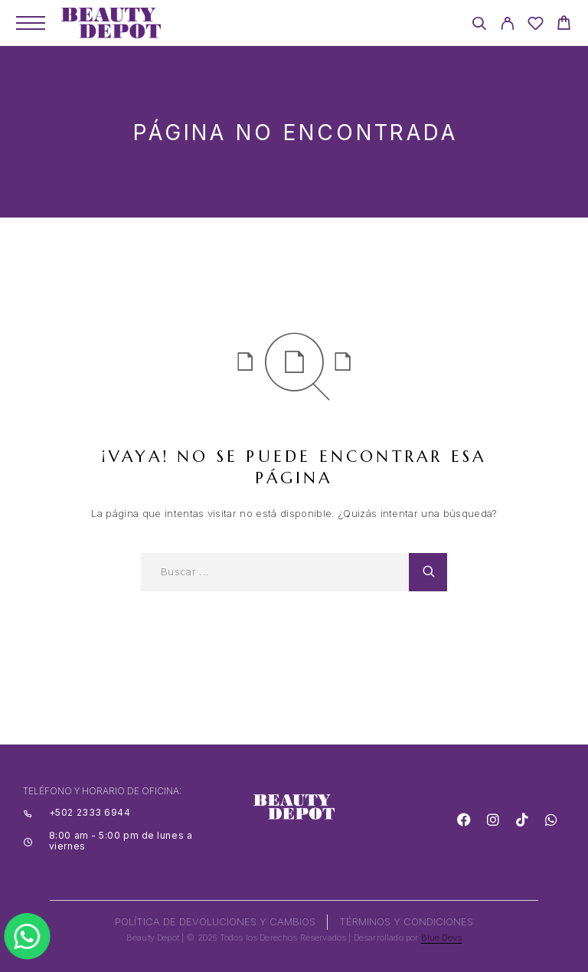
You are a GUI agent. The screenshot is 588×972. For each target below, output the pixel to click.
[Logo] (111, 23)
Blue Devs (441, 937)
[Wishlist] (536, 25)
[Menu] (30, 23)
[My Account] (507, 25)
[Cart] (564, 24)
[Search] (479, 25)
